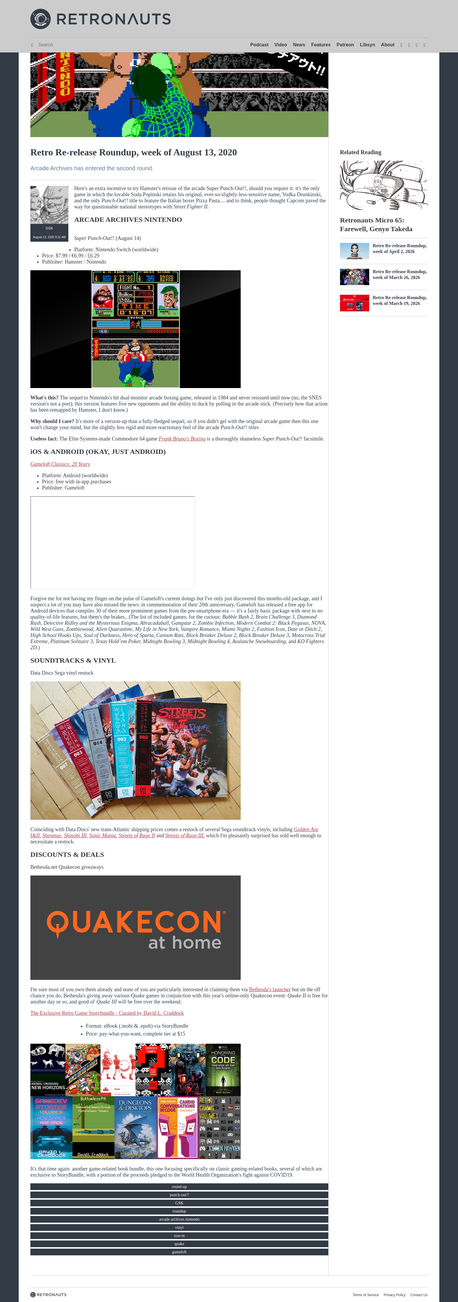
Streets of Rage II (137, 835)
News (299, 44)
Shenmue (51, 835)
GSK (179, 1203)
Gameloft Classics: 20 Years (60, 464)
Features (321, 44)
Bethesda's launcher (270, 989)
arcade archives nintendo (179, 1219)
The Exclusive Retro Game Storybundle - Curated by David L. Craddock (107, 1013)
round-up (179, 1187)
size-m (179, 1235)
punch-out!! (179, 1195)
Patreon (345, 44)
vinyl (179, 1227)
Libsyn (367, 44)
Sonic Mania (102, 835)
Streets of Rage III (184, 835)
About (388, 44)
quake (179, 1244)
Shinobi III (75, 835)
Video (280, 44)
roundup (179, 1211)
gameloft (179, 1252)
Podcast (259, 44)
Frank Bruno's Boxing (182, 439)
